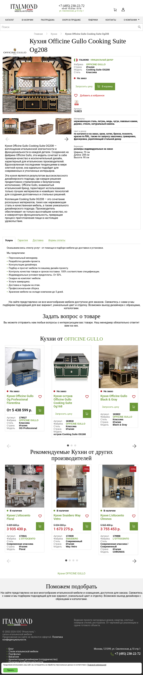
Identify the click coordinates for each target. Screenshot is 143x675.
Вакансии (14, 656)
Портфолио (15, 654)
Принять (10, 670)
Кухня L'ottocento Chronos (112, 516)
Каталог (9, 20)
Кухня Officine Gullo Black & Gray (113, 397)
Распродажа (47, 20)
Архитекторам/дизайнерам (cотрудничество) (33, 659)
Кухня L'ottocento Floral (18, 516)
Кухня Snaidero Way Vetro (67, 516)
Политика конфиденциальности (26, 662)
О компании (131, 20)
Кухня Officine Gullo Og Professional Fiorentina (20, 399)
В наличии (27, 20)
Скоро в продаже (71, 20)
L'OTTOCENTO (27, 538)
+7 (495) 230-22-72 (72, 6)
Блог (11, 648)
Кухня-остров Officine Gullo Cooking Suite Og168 (63, 401)
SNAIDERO (72, 538)
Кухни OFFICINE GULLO (71, 573)
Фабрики (93, 20)
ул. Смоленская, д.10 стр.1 (71, 11)
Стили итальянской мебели (23, 651)
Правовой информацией (96, 665)
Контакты (111, 20)
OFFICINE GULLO (96, 64)
